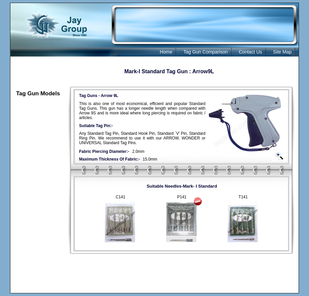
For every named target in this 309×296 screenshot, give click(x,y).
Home (166, 52)
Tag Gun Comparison (205, 52)
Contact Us (250, 52)
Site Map (282, 52)
